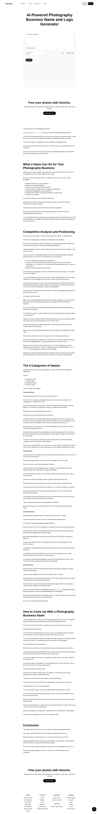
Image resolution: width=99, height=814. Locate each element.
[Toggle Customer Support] (94, 809)
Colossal (58, 589)
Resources (37, 3)
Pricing (30, 3)
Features (23, 3)
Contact (44, 3)
